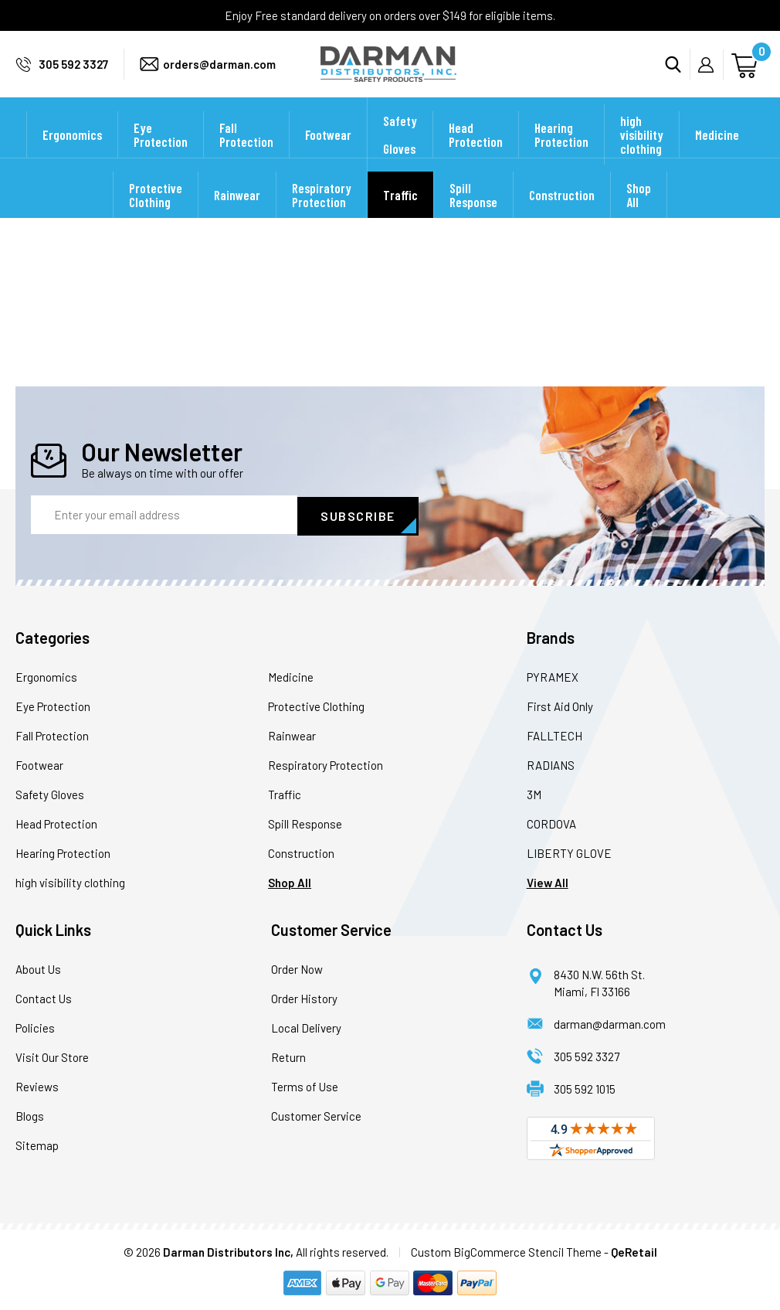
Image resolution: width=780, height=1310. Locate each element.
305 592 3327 (73, 74)
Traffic (400, 215)
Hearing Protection (561, 154)
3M (534, 794)
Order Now (297, 968)
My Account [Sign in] (711, 75)
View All (547, 882)
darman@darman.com (610, 1023)
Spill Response (473, 215)
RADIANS (551, 764)
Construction (562, 215)
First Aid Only (560, 706)
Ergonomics (72, 154)
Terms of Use (304, 1086)
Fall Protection (246, 154)
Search (677, 74)
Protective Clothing (155, 215)
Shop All (638, 215)
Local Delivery (306, 1027)
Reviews (37, 1086)
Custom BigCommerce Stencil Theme (506, 1251)
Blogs (29, 1115)
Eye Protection (161, 154)
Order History (304, 998)
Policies (35, 1027)
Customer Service (316, 1115)
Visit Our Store (52, 1056)
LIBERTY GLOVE (569, 852)
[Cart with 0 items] (746, 74)
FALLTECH (554, 735)
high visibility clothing (641, 154)
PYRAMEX (552, 676)
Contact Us (43, 998)
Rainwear (237, 215)
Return (288, 1056)
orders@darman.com (219, 74)
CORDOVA (551, 823)
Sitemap (37, 1145)
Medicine (717, 154)
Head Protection (476, 154)
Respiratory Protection (321, 215)
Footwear (328, 154)
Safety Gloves (400, 154)
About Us (38, 968)
